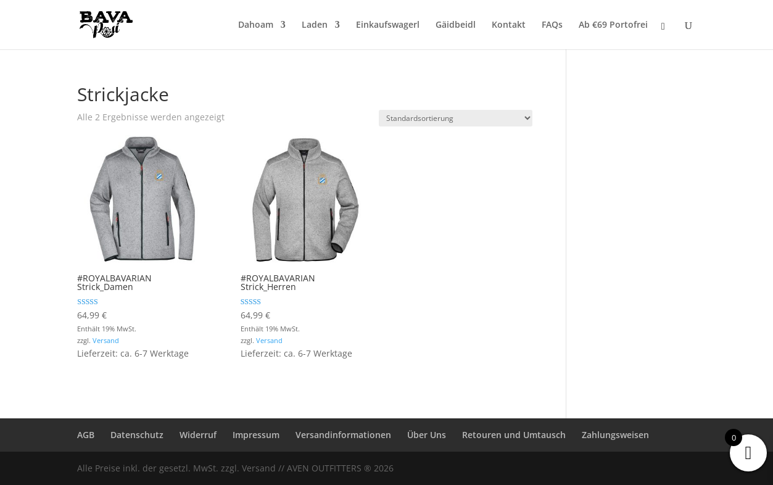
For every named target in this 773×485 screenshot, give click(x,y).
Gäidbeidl (456, 25)
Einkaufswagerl (388, 25)
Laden (315, 25)
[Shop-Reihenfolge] (455, 118)
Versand (106, 340)
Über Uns (426, 435)
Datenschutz (136, 435)
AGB (85, 435)
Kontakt (509, 25)
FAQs (552, 25)
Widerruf (198, 435)
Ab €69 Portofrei (613, 25)
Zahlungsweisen (615, 435)
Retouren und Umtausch (514, 435)
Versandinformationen (343, 435)
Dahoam (255, 25)
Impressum (256, 435)
